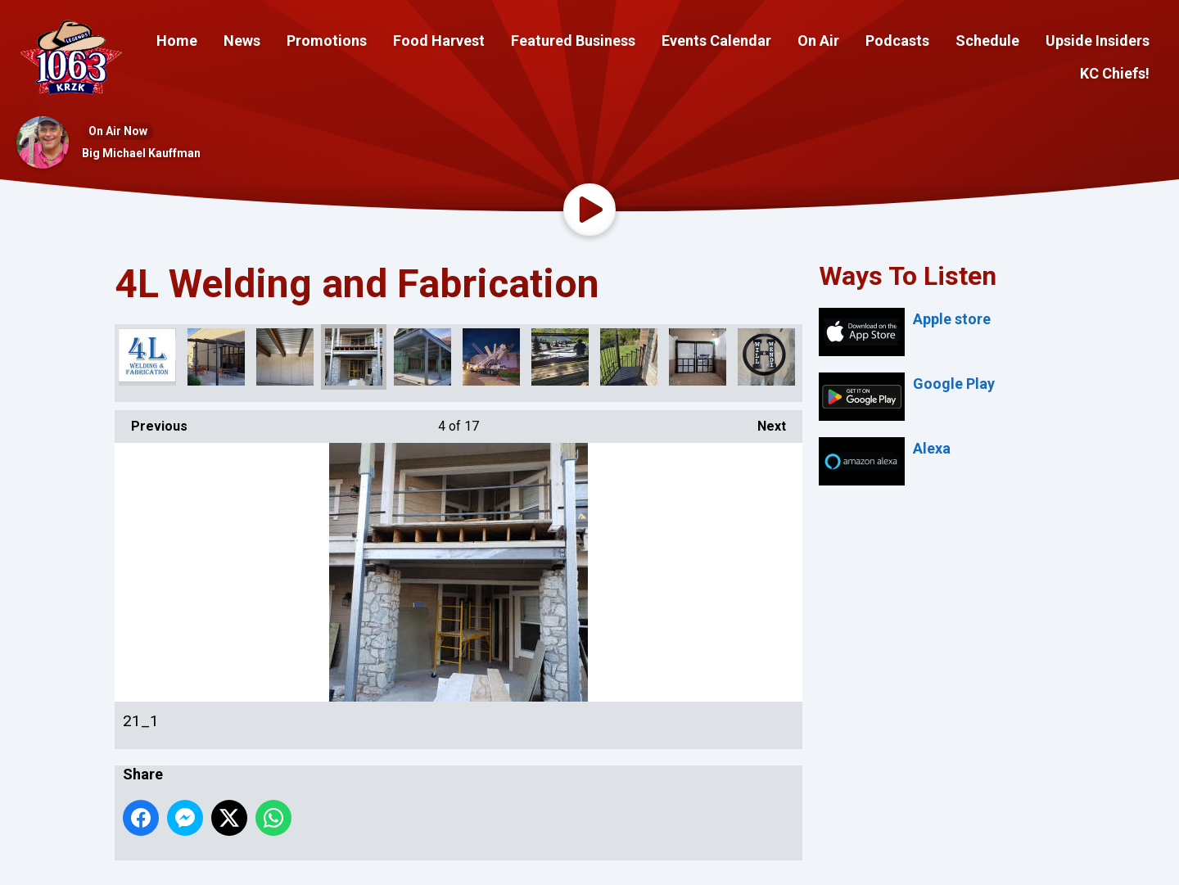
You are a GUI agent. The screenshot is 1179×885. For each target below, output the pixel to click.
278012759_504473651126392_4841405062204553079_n (697, 357)
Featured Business (573, 40)
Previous (151, 422)
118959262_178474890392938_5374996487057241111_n (491, 357)
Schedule (987, 40)
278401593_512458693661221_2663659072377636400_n (766, 357)
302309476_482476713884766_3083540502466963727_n (147, 357)
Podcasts (897, 40)
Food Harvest (439, 40)
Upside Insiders (1098, 40)
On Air (818, 40)
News (242, 40)
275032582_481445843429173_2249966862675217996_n (560, 357)
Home (176, 40)
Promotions (327, 40)
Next (763, 422)
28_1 (422, 357)
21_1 (353, 357)
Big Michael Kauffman (141, 153)
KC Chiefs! (1115, 73)
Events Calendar (716, 40)
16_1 (285, 357)
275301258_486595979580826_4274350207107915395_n (628, 357)
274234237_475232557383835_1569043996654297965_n (216, 357)
